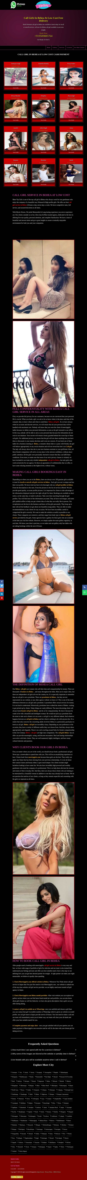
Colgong (60, 1090)
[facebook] (2, 582)
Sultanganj (42, 1147)
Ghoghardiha (57, 1098)
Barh (13, 1081)
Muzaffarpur (30, 1129)
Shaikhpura (52, 1142)
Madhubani (24, 1120)
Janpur (62, 1107)
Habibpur (23, 1103)
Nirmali (31, 1133)
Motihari (64, 1125)
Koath (40, 1116)
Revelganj (59, 1138)
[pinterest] (2, 598)
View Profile (15, 88)
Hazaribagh (46, 1103)
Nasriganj (57, 1129)
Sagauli (14, 1142)
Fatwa (28, 1098)
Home (48, 47)
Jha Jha (14, 1112)
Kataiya (49, 1112)
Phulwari (57, 1133)
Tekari (62, 1147)
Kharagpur (15, 1116)
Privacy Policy (48, 1172)
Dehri (31, 1094)
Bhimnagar (23, 1085)
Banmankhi (39, 1077)
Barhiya (19, 1081)
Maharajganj (33, 1120)
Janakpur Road (54, 1107)
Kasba (42, 1112)
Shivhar (68, 1142)
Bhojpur (31, 1085)
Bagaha (56, 1072)
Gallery (55, 47)
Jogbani (30, 1112)
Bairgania (14, 1077)
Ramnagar (44, 1138)
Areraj (32, 1072)
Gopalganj (15, 1103)
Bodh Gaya (15, 1090)
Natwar (65, 1129)
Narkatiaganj (48, 1129)
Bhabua (69, 1081)
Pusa (13, 1138)
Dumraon (21, 1098)
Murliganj (22, 1129)
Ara (21, 1072)
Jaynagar (69, 1107)
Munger (14, 1129)
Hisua (59, 1103)
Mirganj (38, 1125)
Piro (64, 1133)
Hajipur (30, 1103)
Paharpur (44, 1133)
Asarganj (39, 1072)
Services (61, 47)
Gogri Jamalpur (68, 1098)
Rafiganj (19, 1138)
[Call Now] (84, 587)
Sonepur (34, 1147)
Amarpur (14, 1072)
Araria (26, 1072)
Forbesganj (36, 1098)
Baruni (34, 1081)
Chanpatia (36, 1090)
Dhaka (37, 1094)
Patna (51, 1133)
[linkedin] (2, 594)
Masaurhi (30, 1125)
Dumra (14, 1098)
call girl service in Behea (52, 965)
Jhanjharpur (22, 1112)
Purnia (70, 1133)
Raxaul (52, 1138)
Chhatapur (52, 1090)
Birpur (71, 1085)
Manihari (14, 1125)
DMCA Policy (57, 1172)
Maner (69, 1120)
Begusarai (41, 1081)
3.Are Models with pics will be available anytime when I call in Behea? (39, 1060)
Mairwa (52, 1120)
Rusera (66, 1138)
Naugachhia (15, 1133)
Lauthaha (69, 1116)
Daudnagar (24, 1094)
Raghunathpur (29, 1138)
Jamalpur (30, 1107)
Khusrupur (23, 1116)
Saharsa (21, 1142)
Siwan (27, 1147)
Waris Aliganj (23, 1151)
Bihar (37, 1085)
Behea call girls (54, 422)
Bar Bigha (48, 1077)
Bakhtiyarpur (23, 1077)
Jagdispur (14, 1107)
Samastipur (29, 1142)
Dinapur (52, 1094)
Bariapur (27, 1081)
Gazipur (49, 1098)
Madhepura (15, 1120)
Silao (13, 1147)
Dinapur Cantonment (62, 1094)
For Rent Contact (79, 47)
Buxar (22, 1090)
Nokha (37, 1133)
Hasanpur (37, 1103)
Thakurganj (70, 1147)
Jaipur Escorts (40, 1172)
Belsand (55, 1081)
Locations (21, 1169)
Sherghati (61, 1142)
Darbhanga (15, 1094)
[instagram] (2, 590)
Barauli (56, 1077)
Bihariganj (54, 1085)
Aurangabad (48, 1072)
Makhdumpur (61, 1120)
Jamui (45, 1107)
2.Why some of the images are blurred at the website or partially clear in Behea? (43, 1054)
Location (69, 47)
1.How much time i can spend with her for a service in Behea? (36, 1050)
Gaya (42, 1098)
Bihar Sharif (45, 1085)
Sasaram (37, 1142)
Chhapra (44, 1090)
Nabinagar (40, 1129)
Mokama (56, 1125)
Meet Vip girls (15, 1162)
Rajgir (37, 1138)
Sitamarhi (20, 1147)
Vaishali (14, 1151)
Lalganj (62, 1116)
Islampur (66, 1103)
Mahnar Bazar (43, 1120)
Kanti (36, 1112)
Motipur (71, 1125)
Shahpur (44, 1142)
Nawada (23, 1133)
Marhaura (22, 1125)
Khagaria (63, 1112)
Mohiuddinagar (47, 1125)
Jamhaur (38, 1107)
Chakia (29, 1090)
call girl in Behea (54, 460)
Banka (31, 1077)
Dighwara (44, 1094)
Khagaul (70, 1112)
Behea (48, 1081)
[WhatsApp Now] (84, 592)
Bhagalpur (15, 1085)
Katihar (56, 1112)
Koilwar (46, 1116)
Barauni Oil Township (66, 1077)
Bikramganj (63, 1085)
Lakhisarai (54, 1116)
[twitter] (2, 586)
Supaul (50, 1147)
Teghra (56, 1147)
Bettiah (62, 1081)
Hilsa (53, 1103)
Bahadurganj (64, 1072)
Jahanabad (23, 1107)
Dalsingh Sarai (69, 1090)
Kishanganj (32, 1116)
